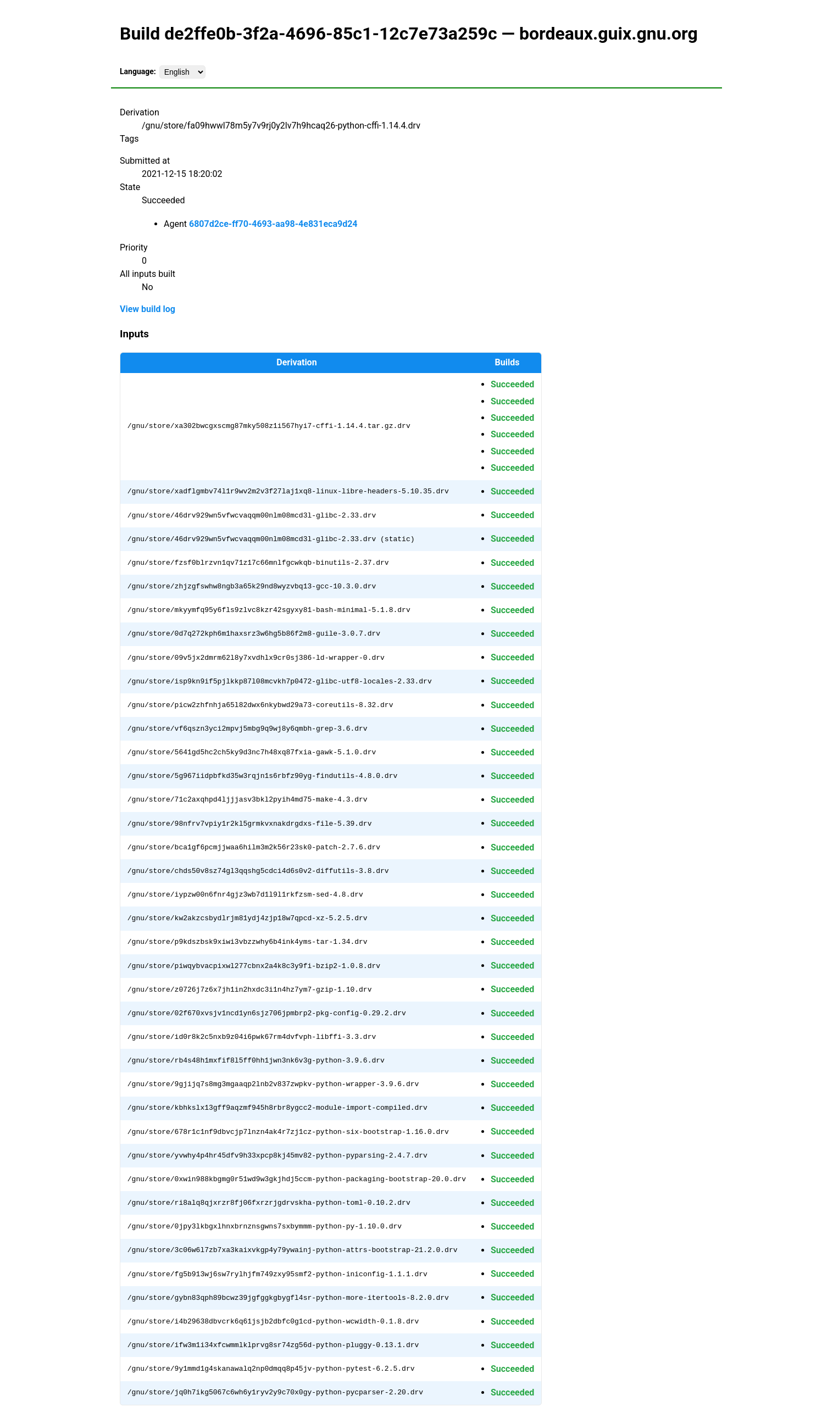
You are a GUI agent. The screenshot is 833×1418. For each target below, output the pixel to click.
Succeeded (512, 384)
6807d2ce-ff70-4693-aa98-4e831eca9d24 (273, 224)
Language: (138, 71)
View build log (147, 309)
